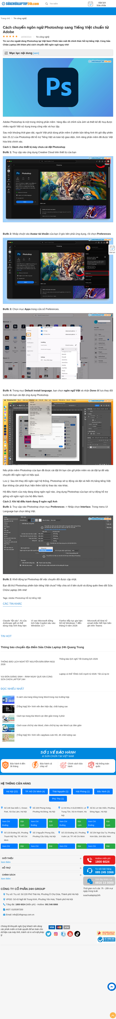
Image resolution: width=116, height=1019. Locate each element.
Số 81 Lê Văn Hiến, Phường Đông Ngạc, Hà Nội (101, 809)
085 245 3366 (104, 872)
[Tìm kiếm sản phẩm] (57, 4)
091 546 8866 (51, 904)
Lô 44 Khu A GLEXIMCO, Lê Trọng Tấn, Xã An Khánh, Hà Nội (72, 811)
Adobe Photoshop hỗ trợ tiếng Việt (24, 598)
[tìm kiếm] (46, 4)
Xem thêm (6, 862)
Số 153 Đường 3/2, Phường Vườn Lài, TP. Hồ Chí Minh (72, 834)
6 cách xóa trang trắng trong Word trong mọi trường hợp (43, 697)
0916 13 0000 (104, 882)
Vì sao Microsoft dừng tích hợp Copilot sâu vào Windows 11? (43, 623)
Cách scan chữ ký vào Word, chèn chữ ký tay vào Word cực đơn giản (49, 725)
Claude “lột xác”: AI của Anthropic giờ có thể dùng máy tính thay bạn (15, 623)
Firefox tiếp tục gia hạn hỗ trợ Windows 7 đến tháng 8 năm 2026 (71, 623)
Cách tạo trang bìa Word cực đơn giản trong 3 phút (41, 716)
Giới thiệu (7, 858)
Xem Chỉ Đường (6, 823)
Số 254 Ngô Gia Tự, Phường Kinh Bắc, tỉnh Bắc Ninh (101, 834)
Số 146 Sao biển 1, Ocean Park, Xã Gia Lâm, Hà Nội (14, 809)
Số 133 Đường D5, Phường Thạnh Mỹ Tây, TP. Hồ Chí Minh (14, 836)
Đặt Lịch (22, 823)
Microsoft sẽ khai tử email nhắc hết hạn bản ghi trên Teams (99, 623)
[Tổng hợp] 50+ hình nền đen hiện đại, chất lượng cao (42, 706)
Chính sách (8, 874)
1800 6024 (102, 861)
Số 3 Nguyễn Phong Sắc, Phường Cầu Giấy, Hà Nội (42, 834)
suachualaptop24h (91, 895)
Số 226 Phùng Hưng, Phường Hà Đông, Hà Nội (42, 809)
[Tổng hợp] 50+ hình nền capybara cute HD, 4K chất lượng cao (46, 734)
